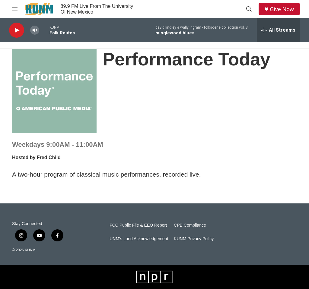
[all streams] (278, 30)
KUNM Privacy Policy (194, 239)
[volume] (35, 30)
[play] (16, 30)
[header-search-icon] (249, 9)
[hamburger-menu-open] (15, 9)
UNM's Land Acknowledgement (139, 239)
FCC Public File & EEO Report (138, 225)
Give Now (282, 9)
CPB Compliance (190, 225)
